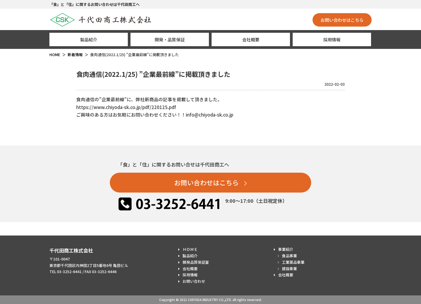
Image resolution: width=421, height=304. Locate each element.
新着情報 (75, 54)
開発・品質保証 (170, 39)
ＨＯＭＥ (190, 249)
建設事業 (289, 268)
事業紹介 (285, 249)
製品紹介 (88, 39)
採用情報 (331, 39)
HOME (54, 54)
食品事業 (289, 255)
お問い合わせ (194, 281)
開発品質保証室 (196, 262)
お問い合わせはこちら (342, 20)
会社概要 (250, 39)
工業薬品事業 (293, 262)
